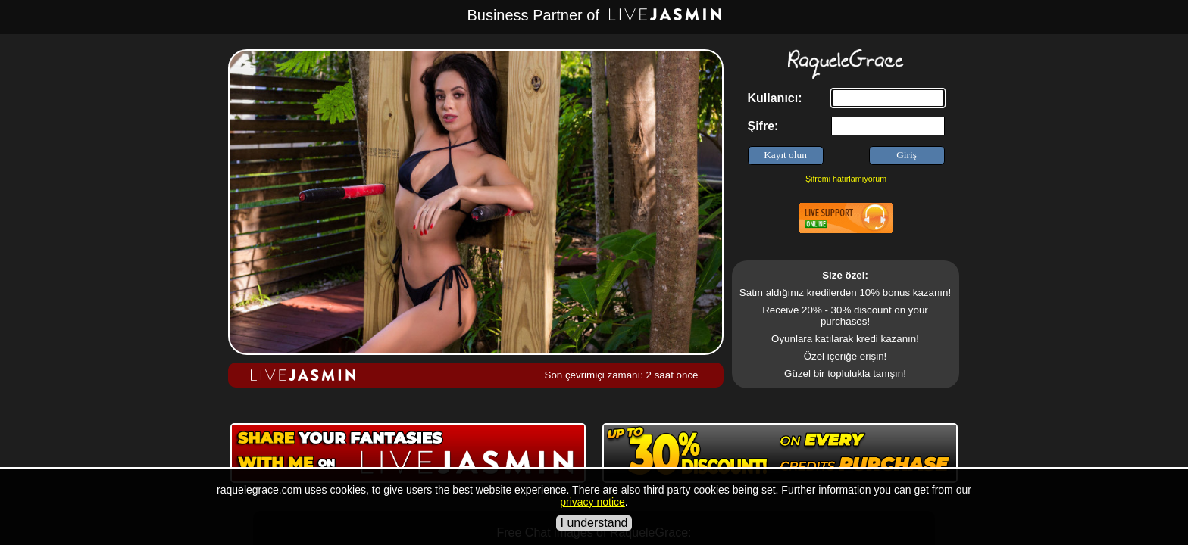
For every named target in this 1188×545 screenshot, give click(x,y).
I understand (594, 522)
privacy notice (592, 502)
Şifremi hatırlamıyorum (845, 178)
